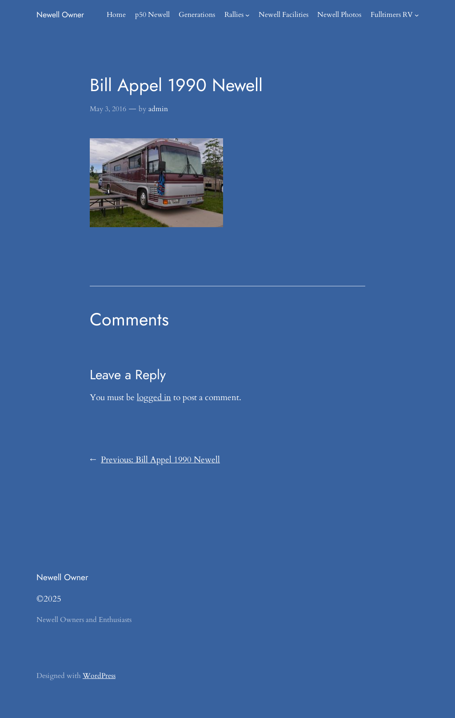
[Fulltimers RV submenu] (417, 15)
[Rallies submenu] (247, 15)
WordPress (99, 676)
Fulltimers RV (392, 15)
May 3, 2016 (108, 109)
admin (158, 109)
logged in (154, 397)
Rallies (233, 15)
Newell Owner (60, 14)
